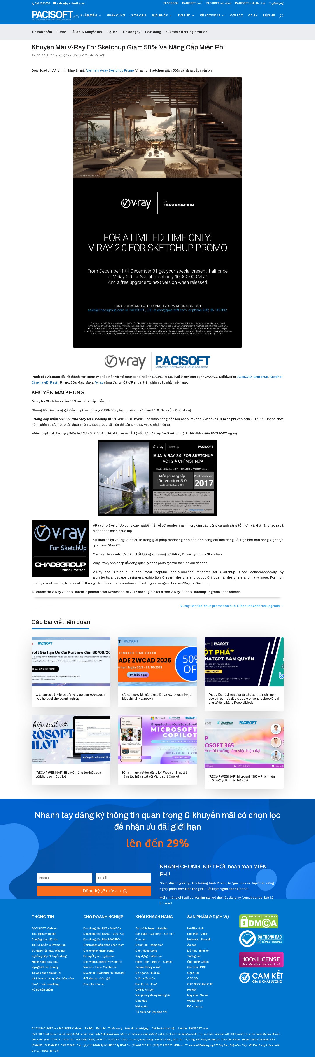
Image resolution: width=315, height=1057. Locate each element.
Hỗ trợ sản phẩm (42, 989)
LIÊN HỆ (269, 15)
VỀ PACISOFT (210, 15)
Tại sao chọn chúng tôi (46, 973)
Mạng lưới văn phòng (45, 967)
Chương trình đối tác (45, 939)
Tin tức (89, 1028)
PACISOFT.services (218, 3)
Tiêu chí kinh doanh (44, 933)
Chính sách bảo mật (164, 1028)
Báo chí (100, 1028)
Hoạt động (153, 32)
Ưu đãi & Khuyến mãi (87, 32)
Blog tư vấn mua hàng (46, 984)
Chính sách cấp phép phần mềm (103, 945)
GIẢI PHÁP (160, 15)
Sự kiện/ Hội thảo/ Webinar (48, 950)
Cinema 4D (40, 382)
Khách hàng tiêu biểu (45, 961)
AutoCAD (244, 376)
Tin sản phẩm (42, 32)
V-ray (99, 382)
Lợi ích (112, 32)
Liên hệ (182, 1028)
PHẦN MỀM (88, 15)
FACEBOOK (170, 3)
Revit (54, 382)
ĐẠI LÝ (253, 15)
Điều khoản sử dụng (137, 1028)
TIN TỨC (184, 15)
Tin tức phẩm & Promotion (49, 945)
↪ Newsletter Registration (186, 32)
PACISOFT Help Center (250, 3)
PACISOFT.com (192, 3)
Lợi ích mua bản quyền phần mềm (53, 978)
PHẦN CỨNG (116, 15)
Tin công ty (131, 32)
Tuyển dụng (276, 3)
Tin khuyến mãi (94, 55)
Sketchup (260, 376)
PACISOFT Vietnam (45, 928)
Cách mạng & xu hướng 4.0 (67, 55)
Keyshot (276, 376)
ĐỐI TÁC (236, 15)
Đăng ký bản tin (93, 984)
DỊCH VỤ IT (139, 15)
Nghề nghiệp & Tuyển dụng (49, 956)
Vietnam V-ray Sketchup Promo (110, 70)
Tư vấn (62, 32)
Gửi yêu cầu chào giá (96, 978)
